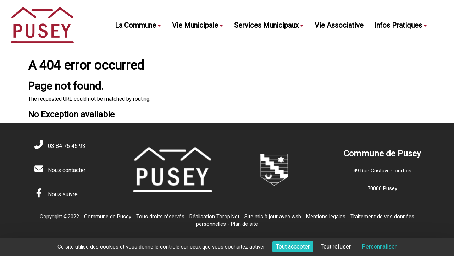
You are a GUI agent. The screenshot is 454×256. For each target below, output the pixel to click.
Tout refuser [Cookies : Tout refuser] (336, 246)
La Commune (138, 25)
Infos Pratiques (400, 25)
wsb (296, 216)
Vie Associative (339, 25)
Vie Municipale (197, 25)
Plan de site (244, 224)
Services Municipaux (268, 25)
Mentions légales (325, 216)
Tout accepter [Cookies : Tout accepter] (293, 246)
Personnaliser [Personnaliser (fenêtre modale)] (379, 246)
